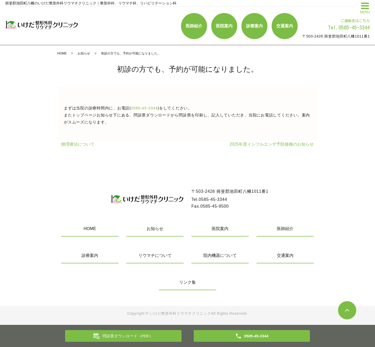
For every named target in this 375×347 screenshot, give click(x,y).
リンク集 (187, 282)
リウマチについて (155, 255)
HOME (62, 53)
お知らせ (84, 53)
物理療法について (78, 144)
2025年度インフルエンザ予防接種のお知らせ (271, 144)
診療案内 (254, 26)
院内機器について (220, 255)
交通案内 (284, 26)
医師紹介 (194, 26)
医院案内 (224, 26)
